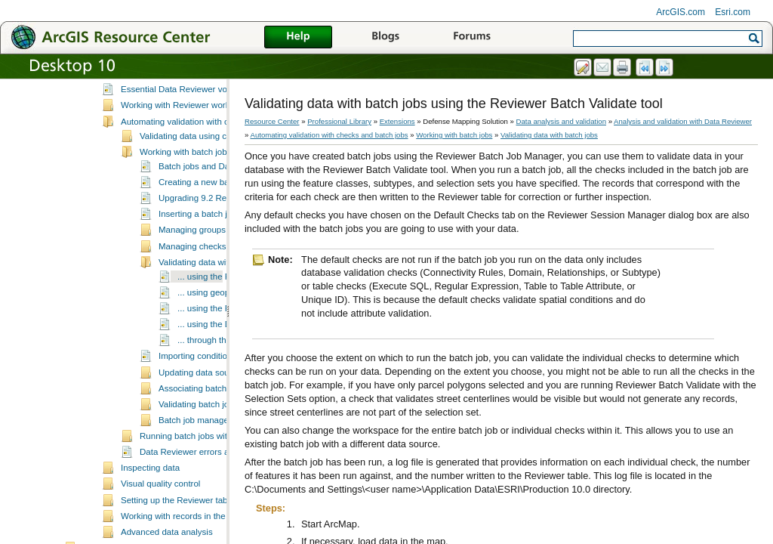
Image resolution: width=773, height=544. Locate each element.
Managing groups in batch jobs (218, 269)
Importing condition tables (208, 395)
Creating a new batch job (206, 222)
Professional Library (339, 121)
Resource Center (272, 121)
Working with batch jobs (185, 191)
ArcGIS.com (680, 12)
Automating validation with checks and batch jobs (215, 161)
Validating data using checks (194, 176)
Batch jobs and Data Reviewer (217, 206)
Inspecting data (150, 507)
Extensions (397, 121)
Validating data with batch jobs (217, 302)
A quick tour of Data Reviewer (178, 113)
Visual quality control (160, 523)
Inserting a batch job (198, 253)
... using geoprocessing (221, 332)
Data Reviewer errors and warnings (208, 491)
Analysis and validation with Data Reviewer (185, 83)
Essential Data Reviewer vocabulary (190, 129)
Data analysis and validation (561, 121)
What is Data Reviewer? (167, 97)
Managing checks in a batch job (219, 286)
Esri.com (732, 12)
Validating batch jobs (198, 444)
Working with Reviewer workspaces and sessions (215, 145)
